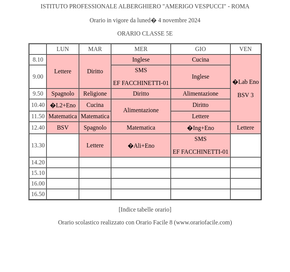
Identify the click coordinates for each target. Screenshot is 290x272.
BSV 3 (246, 95)
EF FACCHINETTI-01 (141, 83)
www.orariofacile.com (203, 222)
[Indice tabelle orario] (145, 209)
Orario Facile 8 (154, 222)
